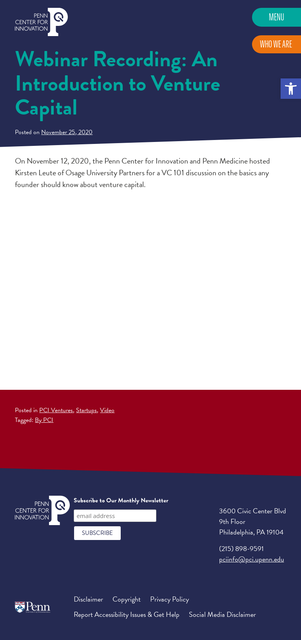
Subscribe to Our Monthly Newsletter (121, 500)
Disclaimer (88, 599)
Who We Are (276, 44)
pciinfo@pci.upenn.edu (251, 559)
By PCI (44, 420)
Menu (276, 17)
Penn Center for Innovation (41, 22)
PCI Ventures (56, 410)
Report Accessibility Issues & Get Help (127, 614)
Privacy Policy (169, 599)
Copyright (126, 599)
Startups (86, 410)
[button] (291, 88)
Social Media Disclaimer (222, 614)
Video (107, 410)
